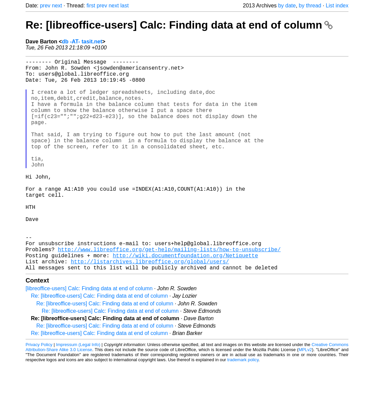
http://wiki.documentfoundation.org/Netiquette (185, 299)
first (90, 5)
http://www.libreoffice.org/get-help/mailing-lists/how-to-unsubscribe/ (169, 292)
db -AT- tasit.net (82, 41)
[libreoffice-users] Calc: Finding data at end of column (89, 335)
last (124, 5)
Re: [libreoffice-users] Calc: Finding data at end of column (179, 25)
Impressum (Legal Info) (78, 391)
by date (287, 5)
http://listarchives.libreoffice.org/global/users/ (150, 307)
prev (45, 5)
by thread (310, 5)
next (57, 5)
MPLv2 (305, 396)
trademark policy (243, 406)
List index (337, 5)
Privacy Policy (39, 391)
